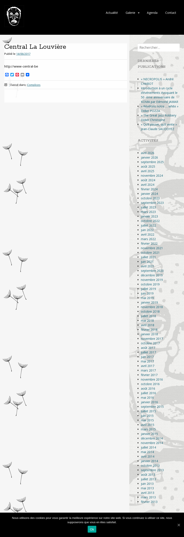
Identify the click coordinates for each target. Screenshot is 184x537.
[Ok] (178, 525)
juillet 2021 (148, 257)
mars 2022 (148, 239)
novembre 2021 (152, 248)
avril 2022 (147, 234)
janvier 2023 (149, 216)
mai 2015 (147, 420)
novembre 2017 (152, 339)
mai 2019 (147, 298)
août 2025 (148, 166)
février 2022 (149, 243)
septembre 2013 (152, 470)
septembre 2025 (152, 162)
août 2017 (148, 348)
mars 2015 (148, 429)
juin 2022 (147, 230)
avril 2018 (147, 325)
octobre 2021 (150, 252)
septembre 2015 (152, 407)
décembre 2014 (152, 438)
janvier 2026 (149, 157)
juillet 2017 (148, 352)
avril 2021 (147, 266)
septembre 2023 (152, 203)
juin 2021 (147, 262)
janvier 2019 (149, 302)
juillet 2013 (148, 479)
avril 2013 (147, 493)
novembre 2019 (152, 280)
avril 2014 (147, 456)
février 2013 (149, 502)
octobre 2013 (150, 465)
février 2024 (149, 189)
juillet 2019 (148, 289)
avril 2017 (147, 366)
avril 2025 (147, 171)
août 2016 (148, 388)
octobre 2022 (150, 221)
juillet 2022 (148, 225)
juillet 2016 (148, 393)
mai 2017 (147, 361)
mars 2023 (148, 212)
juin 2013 (147, 484)
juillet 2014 (148, 447)
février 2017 (149, 375)
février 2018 (149, 330)
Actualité (112, 13)
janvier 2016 (149, 402)
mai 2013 (147, 488)
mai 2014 (147, 452)
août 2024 (148, 180)
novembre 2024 (152, 175)
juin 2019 (147, 293)
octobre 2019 (150, 284)
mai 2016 (147, 397)
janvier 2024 (149, 194)
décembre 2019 (152, 275)
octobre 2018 (150, 311)
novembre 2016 (152, 379)
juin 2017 (147, 357)
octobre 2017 (150, 343)
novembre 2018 (152, 307)
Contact (170, 13)
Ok (92, 529)
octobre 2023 (150, 198)
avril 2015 (147, 425)
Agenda (152, 13)
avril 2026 (147, 153)
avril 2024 (147, 185)
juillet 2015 (148, 411)
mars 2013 (148, 497)
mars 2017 (148, 370)
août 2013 (148, 474)
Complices (34, 85)
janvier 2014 (149, 461)
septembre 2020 (152, 271)
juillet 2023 (148, 207)
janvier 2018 (149, 334)
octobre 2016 (150, 384)
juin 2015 (147, 416)
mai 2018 (147, 320)
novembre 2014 (152, 443)
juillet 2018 (148, 316)
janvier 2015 (149, 434)
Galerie (130, 13)
